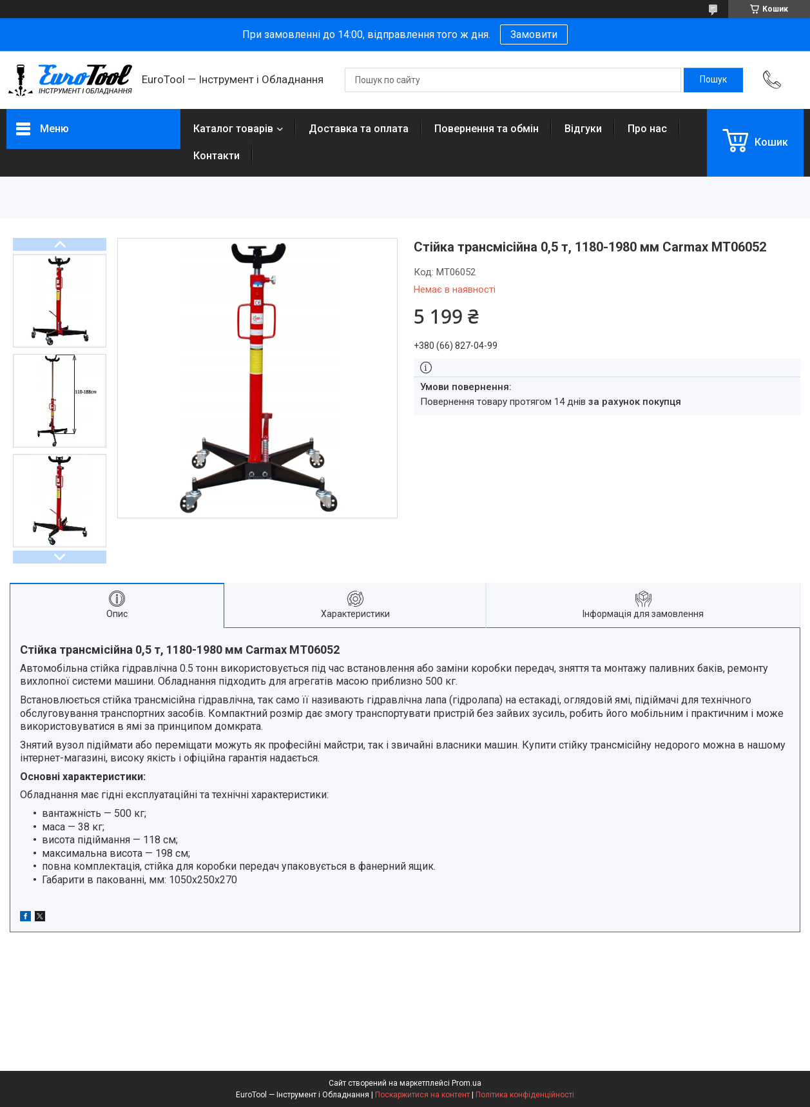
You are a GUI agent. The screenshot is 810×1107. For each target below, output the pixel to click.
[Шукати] (713, 80)
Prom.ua (466, 1083)
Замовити (533, 34)
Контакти (216, 156)
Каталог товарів (233, 128)
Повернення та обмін (486, 128)
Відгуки (583, 128)
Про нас (647, 128)
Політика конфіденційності (525, 1094)
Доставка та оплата (359, 128)
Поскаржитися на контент (422, 1094)
